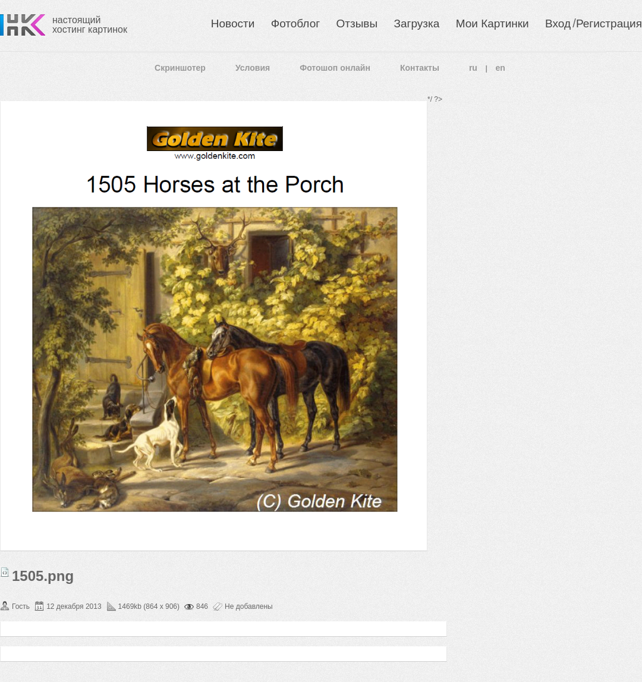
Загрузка (416, 23)
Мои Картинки (492, 23)
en (500, 68)
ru (473, 68)
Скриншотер (180, 68)
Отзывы (357, 23)
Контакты (419, 68)
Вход (558, 23)
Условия (252, 68)
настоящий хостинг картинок (89, 24)
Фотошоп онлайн (335, 68)
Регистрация (609, 23)
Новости (233, 23)
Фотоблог (295, 23)
